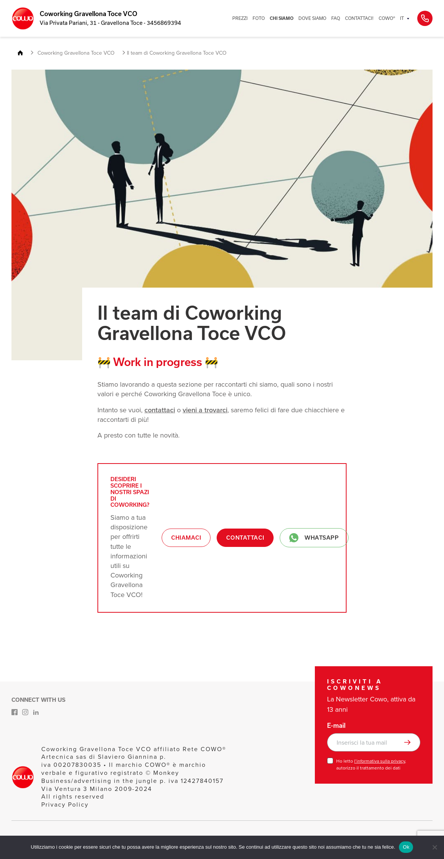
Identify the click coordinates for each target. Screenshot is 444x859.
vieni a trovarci (205, 410)
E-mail (336, 725)
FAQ (335, 18)
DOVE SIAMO (312, 18)
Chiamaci (186, 538)
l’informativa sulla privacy (379, 761)
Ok (406, 847)
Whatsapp (314, 537)
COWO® (387, 18)
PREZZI (240, 18)
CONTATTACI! (359, 18)
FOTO (259, 18)
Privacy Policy (65, 804)
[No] (434, 847)
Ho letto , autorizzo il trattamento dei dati (371, 764)
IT (402, 18)
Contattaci (245, 538)
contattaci (159, 410)
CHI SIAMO (281, 18)
